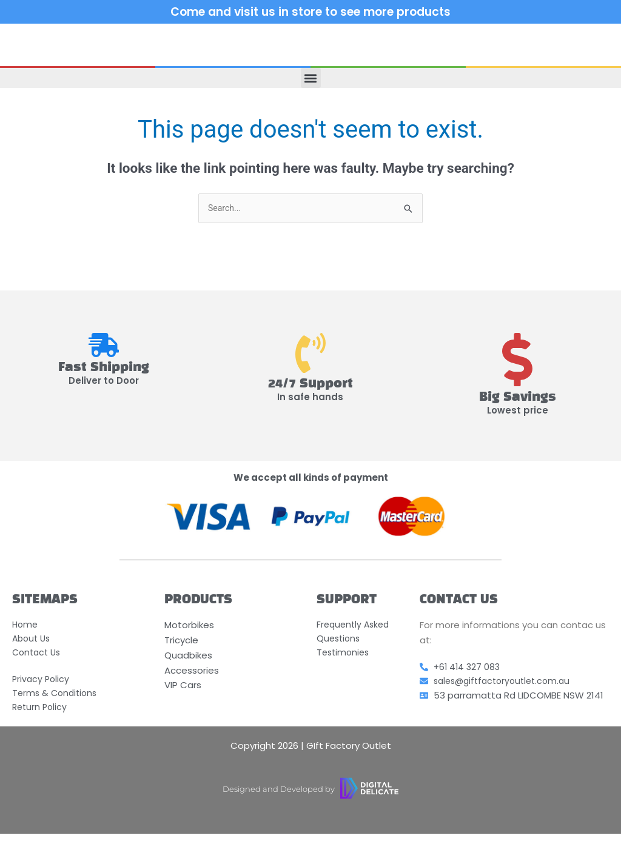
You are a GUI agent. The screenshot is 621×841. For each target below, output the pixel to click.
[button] (311, 78)
